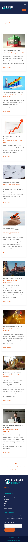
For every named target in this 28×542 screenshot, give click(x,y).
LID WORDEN (8, 508)
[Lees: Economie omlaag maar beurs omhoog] (14, 126)
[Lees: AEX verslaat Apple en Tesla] (14, 41)
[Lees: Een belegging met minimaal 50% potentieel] (14, 416)
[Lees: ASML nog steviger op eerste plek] (14, 83)
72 (24, 466)
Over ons (6, 499)
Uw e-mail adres (9, 523)
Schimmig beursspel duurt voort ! (13, 326)
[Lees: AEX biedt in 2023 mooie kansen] (14, 268)
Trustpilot (6, 487)
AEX (4, 53)
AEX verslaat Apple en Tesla (11, 51)
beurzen (5, 232)
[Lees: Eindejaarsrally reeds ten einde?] (14, 363)
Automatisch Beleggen (10, 497)
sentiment (6, 95)
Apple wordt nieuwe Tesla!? (11, 182)
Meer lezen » (7, 67)
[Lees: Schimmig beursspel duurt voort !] (14, 317)
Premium (6, 506)
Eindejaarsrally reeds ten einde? (12, 373)
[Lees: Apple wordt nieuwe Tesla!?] (14, 172)
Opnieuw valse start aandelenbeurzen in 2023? (11, 229)
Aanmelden (10, 530)
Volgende (14, 469)
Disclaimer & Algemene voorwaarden (14, 540)
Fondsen (5, 184)
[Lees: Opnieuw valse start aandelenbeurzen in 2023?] (14, 218)
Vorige (14, 463)
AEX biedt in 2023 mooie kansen (13, 278)
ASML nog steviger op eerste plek (13, 92)
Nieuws (6, 503)
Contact (6, 501)
